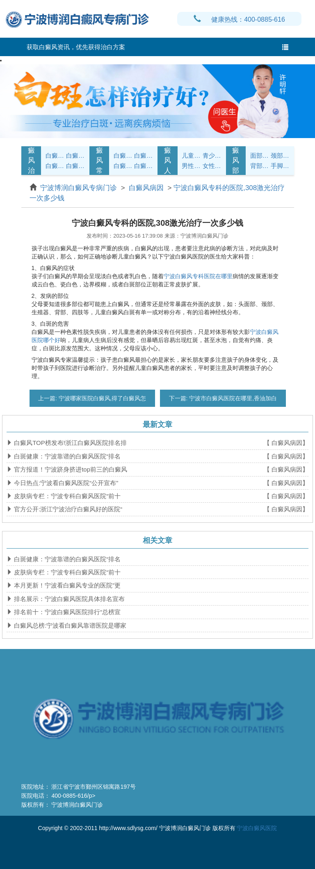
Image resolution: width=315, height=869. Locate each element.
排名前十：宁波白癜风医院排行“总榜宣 (66, 611)
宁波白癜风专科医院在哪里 (198, 276)
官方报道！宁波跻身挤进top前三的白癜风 (69, 469)
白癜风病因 (55, 165)
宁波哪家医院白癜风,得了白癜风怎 (101, 398)
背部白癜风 (259, 165)
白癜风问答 (123, 165)
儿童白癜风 (191, 155)
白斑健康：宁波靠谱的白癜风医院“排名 (66, 456)
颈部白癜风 (280, 155)
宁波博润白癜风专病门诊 (79, 188)
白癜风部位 (235, 160)
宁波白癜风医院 (257, 828)
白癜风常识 (99, 160)
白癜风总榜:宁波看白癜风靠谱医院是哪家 (69, 625)
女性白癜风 (212, 165)
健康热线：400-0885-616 (239, 19)
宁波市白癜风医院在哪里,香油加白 (232, 398)
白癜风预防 (143, 165)
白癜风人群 (167, 160)
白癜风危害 (75, 165)
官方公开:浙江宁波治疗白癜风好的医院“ (67, 509)
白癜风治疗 (31, 160)
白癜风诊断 (75, 155)
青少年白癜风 (212, 155)
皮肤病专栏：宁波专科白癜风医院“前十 (66, 495)
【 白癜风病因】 (286, 442)
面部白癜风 (259, 155)
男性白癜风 (191, 165)
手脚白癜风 (280, 165)
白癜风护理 (123, 155)
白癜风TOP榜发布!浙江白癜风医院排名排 (69, 442)
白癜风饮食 (143, 155)
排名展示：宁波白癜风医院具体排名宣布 (68, 598)
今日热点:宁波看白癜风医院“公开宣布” (65, 482)
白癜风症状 (55, 155)
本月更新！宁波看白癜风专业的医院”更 (66, 585)
